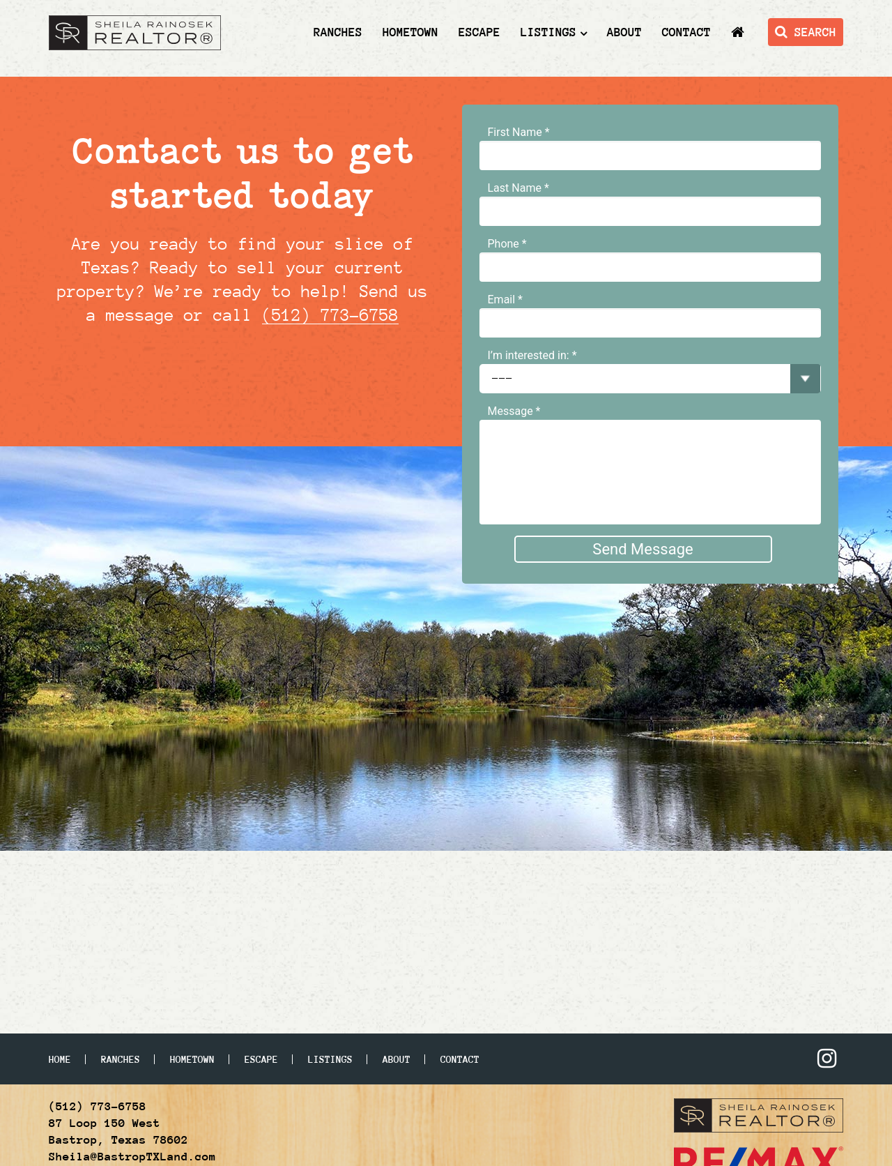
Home (60, 1059)
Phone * (507, 243)
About (624, 32)
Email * (505, 299)
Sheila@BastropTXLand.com (132, 1156)
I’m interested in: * (532, 355)
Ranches (338, 32)
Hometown (410, 32)
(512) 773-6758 (330, 314)
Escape (479, 32)
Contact (686, 32)
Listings (548, 32)
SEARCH (805, 32)
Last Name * (518, 188)
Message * (514, 411)
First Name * (519, 132)
